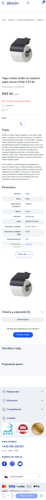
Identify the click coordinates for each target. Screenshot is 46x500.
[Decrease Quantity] (3, 496)
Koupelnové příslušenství (26, 20)
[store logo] (13, 2)
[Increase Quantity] (12, 496)
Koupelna (11, 20)
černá (16, 123)
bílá (6, 123)
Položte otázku (23, 335)
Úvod (4, 20)
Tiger (27, 194)
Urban (27, 199)
